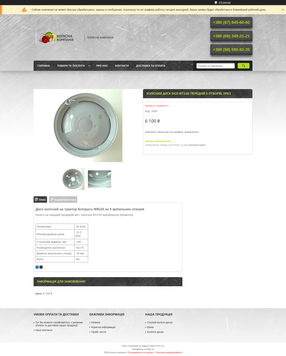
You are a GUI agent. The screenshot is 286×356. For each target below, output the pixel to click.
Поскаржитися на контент (141, 352)
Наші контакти (43, 330)
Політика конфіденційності (168, 352)
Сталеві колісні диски (159, 322)
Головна (43, 65)
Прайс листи (98, 331)
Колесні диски (155, 331)
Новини (95, 322)
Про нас (102, 65)
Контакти (122, 65)
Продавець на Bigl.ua (143, 349)
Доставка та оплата (150, 65)
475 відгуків (225, 2)
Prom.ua (160, 346)
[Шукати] (244, 65)
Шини (150, 327)
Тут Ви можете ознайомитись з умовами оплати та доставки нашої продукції (59, 324)
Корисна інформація (103, 327)
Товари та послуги (71, 65)
